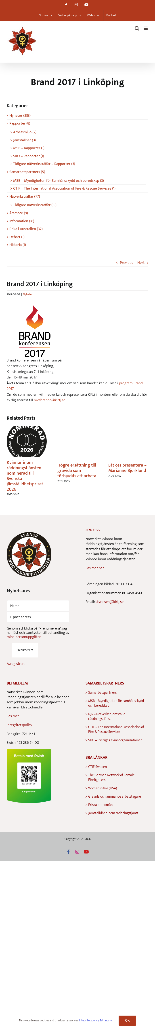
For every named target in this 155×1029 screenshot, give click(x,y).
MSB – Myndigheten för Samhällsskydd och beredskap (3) (58, 180)
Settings (106, 1020)
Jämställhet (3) (24, 140)
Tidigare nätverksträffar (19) (35, 205)
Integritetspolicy (19, 725)
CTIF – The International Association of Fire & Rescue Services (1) (64, 188)
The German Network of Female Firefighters (111, 777)
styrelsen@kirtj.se (110, 602)
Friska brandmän (100, 805)
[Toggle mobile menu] (146, 28)
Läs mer (13, 716)
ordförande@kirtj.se (49, 400)
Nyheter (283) (20, 115)
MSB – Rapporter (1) (28, 148)
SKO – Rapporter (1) (28, 156)
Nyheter (28, 294)
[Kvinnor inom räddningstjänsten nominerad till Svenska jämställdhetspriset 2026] (27, 429)
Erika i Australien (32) (26, 229)
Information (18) (21, 221)
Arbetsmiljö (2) (24, 132)
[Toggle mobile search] (137, 28)
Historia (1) (17, 244)
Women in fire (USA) (102, 788)
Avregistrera (16, 664)
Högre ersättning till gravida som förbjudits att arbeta (76, 470)
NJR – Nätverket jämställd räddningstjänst (106, 716)
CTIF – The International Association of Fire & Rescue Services (116, 729)
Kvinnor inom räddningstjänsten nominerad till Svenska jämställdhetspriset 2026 (25, 476)
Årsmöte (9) (18, 213)
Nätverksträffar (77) (24, 196)
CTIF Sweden (97, 767)
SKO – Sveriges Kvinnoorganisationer (115, 740)
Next (141, 263)
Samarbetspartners (102, 692)
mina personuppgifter (23, 637)
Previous (126, 263)
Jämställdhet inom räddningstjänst (113, 813)
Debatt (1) (17, 237)
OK (127, 1021)
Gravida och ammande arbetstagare (114, 796)
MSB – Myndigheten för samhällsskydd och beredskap (116, 703)
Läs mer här (95, 568)
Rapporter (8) (19, 123)
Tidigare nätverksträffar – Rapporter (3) (44, 164)
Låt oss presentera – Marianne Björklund (127, 467)
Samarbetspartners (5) (27, 172)
